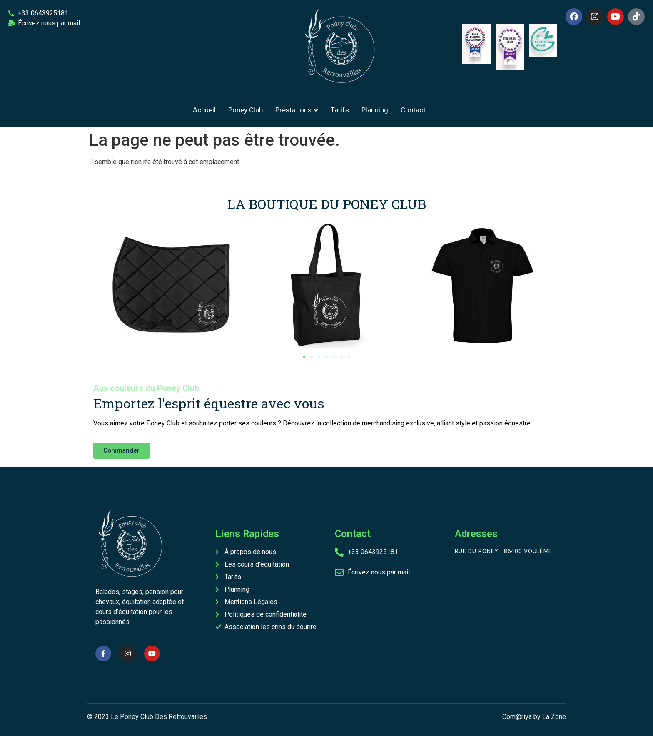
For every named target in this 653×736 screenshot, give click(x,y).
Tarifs (340, 110)
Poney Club (245, 110)
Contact (413, 110)
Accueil (204, 110)
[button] (304, 357)
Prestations (296, 110)
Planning (374, 110)
